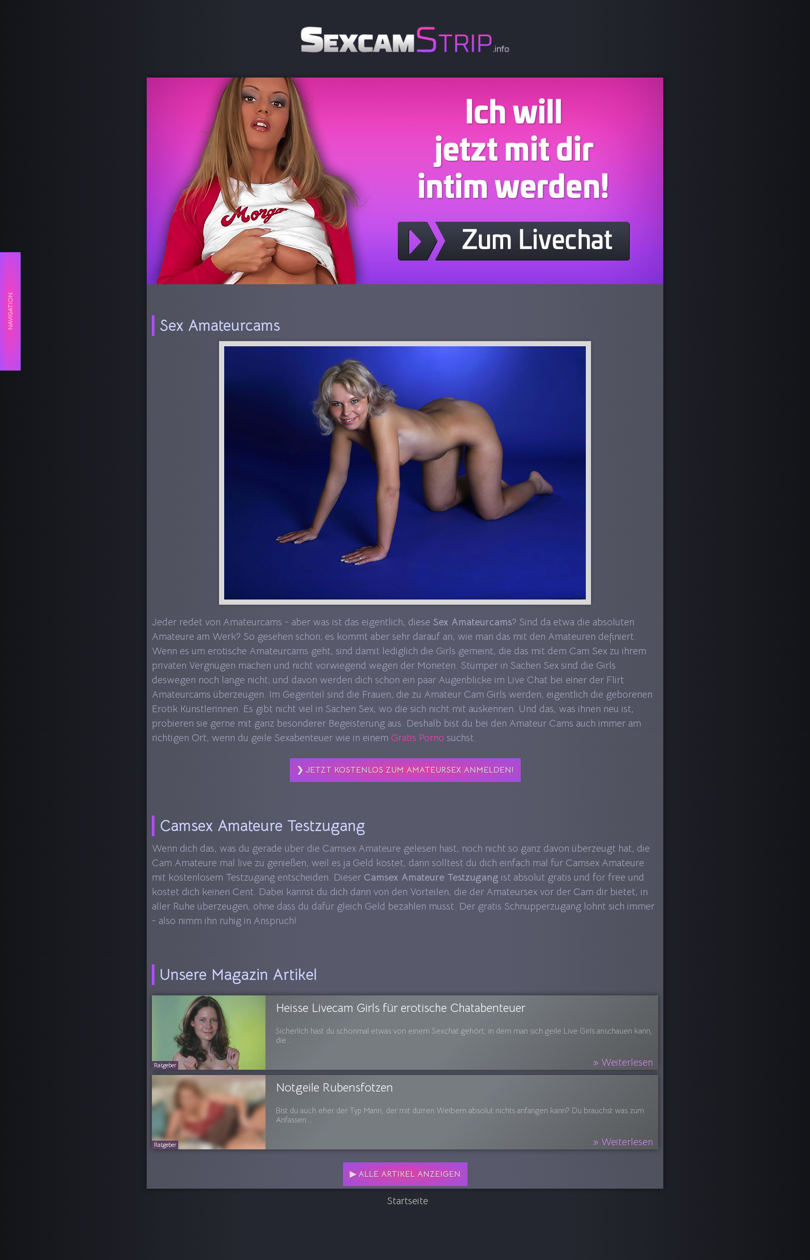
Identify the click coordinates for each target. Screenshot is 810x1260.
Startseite (407, 1201)
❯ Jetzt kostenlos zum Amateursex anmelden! (405, 770)
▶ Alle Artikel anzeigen (405, 1174)
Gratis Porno (417, 738)
